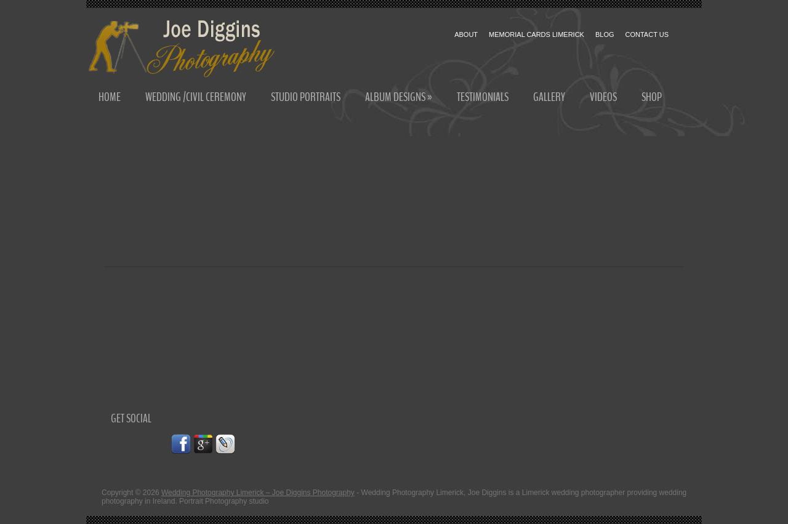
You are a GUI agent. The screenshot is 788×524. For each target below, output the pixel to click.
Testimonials (483, 97)
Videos (603, 97)
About (466, 34)
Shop (651, 97)
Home (109, 97)
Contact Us (647, 34)
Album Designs (398, 97)
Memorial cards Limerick (536, 34)
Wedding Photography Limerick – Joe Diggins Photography (258, 492)
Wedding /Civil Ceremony (195, 97)
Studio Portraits (305, 97)
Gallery (549, 97)
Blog (604, 34)
